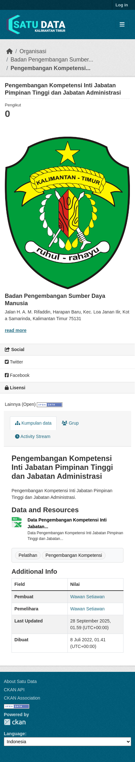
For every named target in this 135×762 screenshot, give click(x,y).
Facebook (17, 375)
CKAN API (14, 689)
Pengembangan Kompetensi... (51, 68)
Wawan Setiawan (87, 596)
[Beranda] (9, 51)
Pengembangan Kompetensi (73, 555)
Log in (121, 5)
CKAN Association (22, 698)
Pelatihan (28, 555)
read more (16, 330)
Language (14, 733)
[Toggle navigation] (122, 24)
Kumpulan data (33, 423)
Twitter (14, 361)
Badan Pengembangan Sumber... (52, 59)
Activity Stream (32, 436)
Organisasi (33, 51)
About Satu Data (20, 681)
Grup (70, 423)
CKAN (15, 722)
